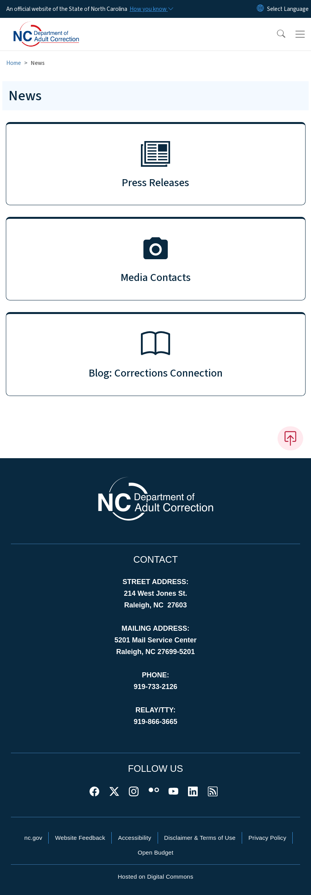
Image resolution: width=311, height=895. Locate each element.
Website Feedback (80, 837)
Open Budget (156, 852)
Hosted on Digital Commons (155, 876)
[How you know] (151, 9)
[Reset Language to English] (260, 9)
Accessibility (134, 837)
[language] (288, 9)
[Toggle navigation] (300, 34)
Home (13, 63)
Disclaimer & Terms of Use (200, 837)
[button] (276, 34)
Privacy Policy (267, 837)
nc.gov (33, 837)
